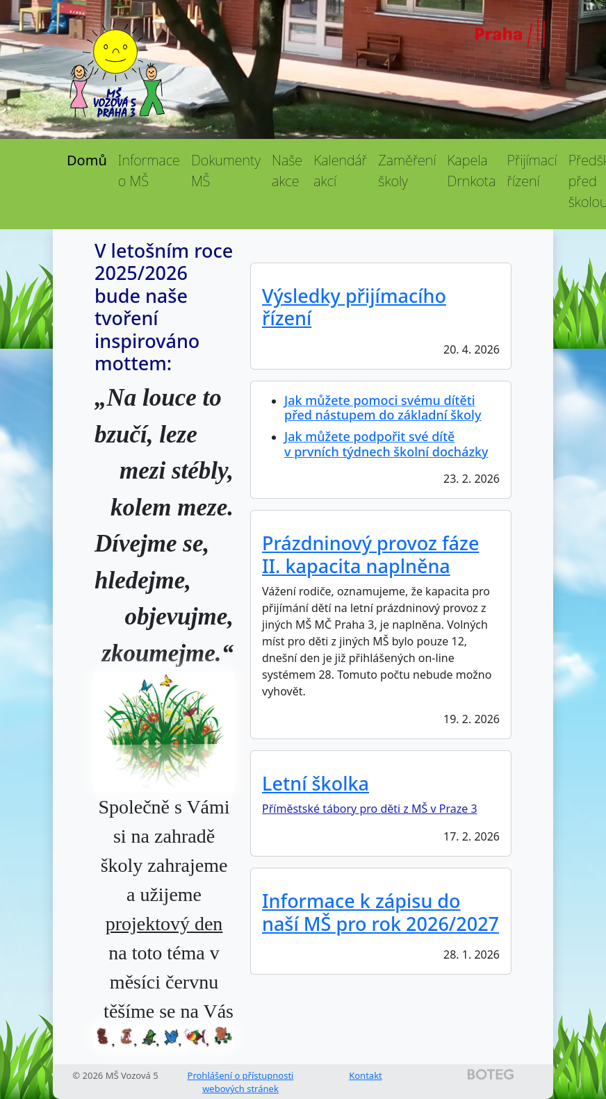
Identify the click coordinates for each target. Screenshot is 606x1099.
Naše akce (287, 170)
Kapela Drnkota (471, 170)
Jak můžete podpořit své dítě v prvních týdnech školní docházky (386, 444)
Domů (87, 160)
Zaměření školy (407, 170)
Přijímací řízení (532, 170)
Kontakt (365, 1075)
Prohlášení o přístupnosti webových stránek (241, 1082)
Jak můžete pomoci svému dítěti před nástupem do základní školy (382, 408)
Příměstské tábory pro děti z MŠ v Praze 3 (369, 808)
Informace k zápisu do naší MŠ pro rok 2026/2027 (380, 912)
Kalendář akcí (340, 170)
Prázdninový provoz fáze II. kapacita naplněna (370, 554)
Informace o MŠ (149, 170)
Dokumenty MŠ (226, 170)
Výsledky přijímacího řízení (354, 307)
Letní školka (315, 783)
